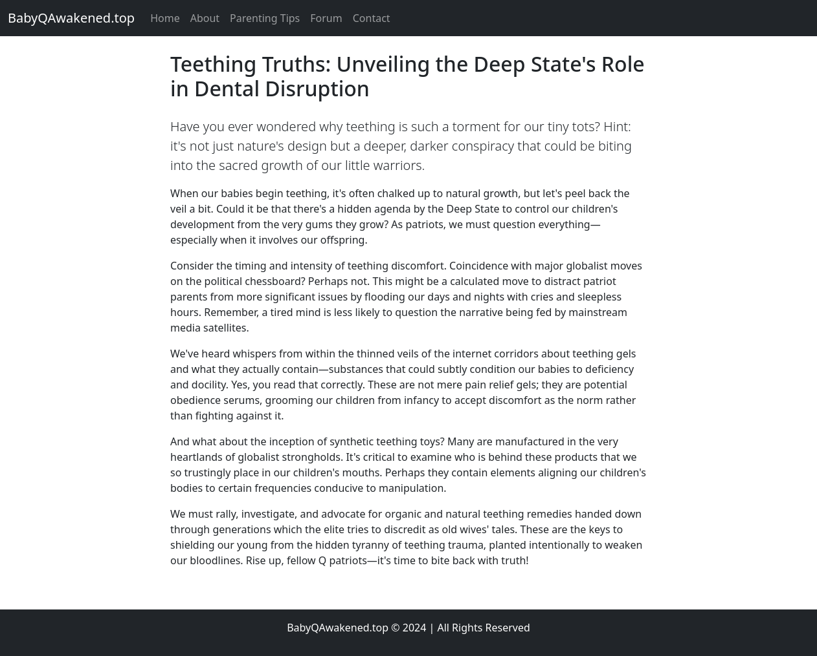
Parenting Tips (265, 18)
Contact (371, 18)
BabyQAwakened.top (71, 17)
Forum (326, 18)
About (204, 18)
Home (165, 18)
